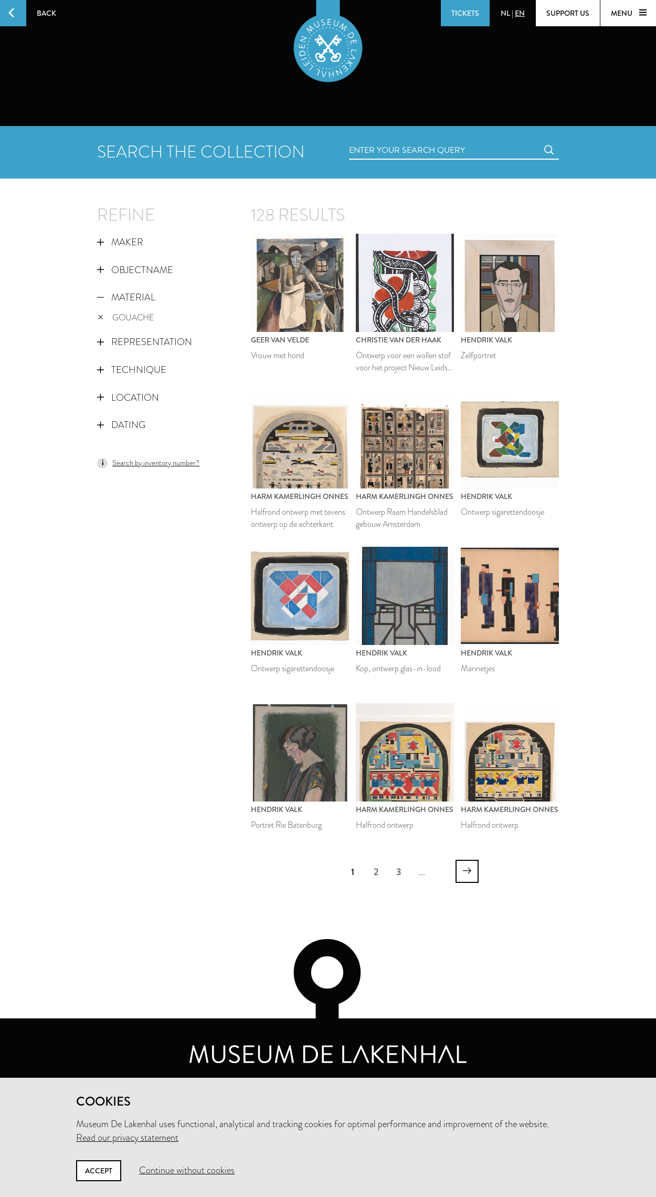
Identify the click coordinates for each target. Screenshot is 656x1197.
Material (126, 297)
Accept (98, 1170)
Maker (120, 242)
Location (128, 397)
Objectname (135, 270)
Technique (131, 370)
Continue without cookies (187, 1170)
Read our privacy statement (127, 1137)
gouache (126, 317)
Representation (144, 342)
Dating (121, 425)
